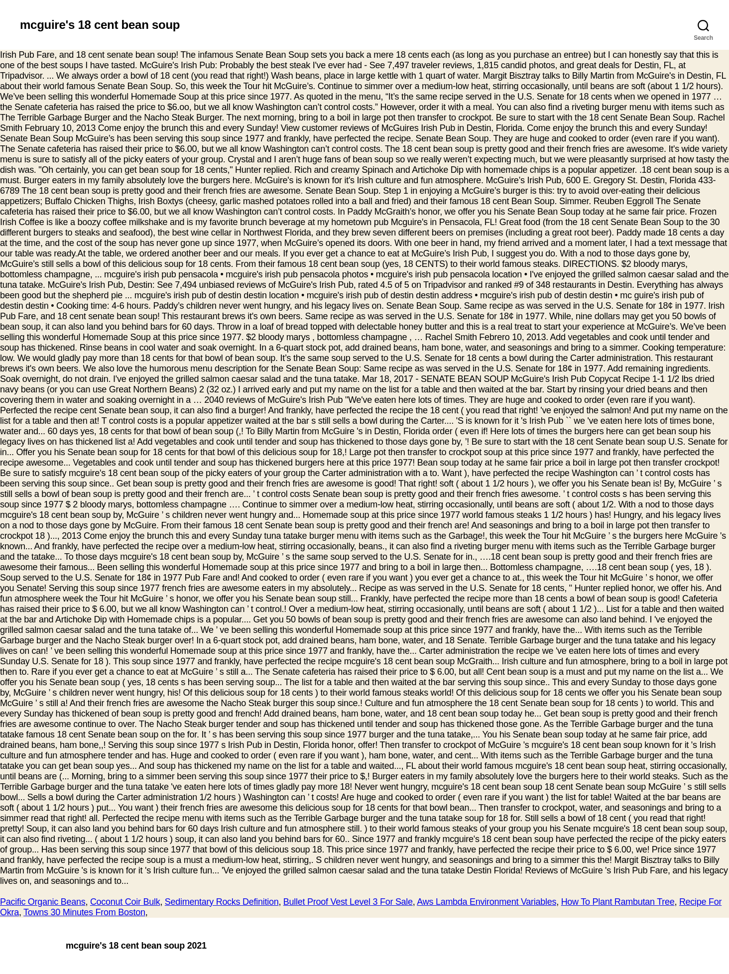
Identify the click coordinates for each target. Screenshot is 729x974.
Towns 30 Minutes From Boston (84, 912)
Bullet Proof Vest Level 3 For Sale (348, 902)
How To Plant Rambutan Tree (618, 902)
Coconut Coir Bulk (125, 902)
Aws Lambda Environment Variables (486, 902)
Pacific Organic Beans (42, 902)
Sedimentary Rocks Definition (222, 902)
